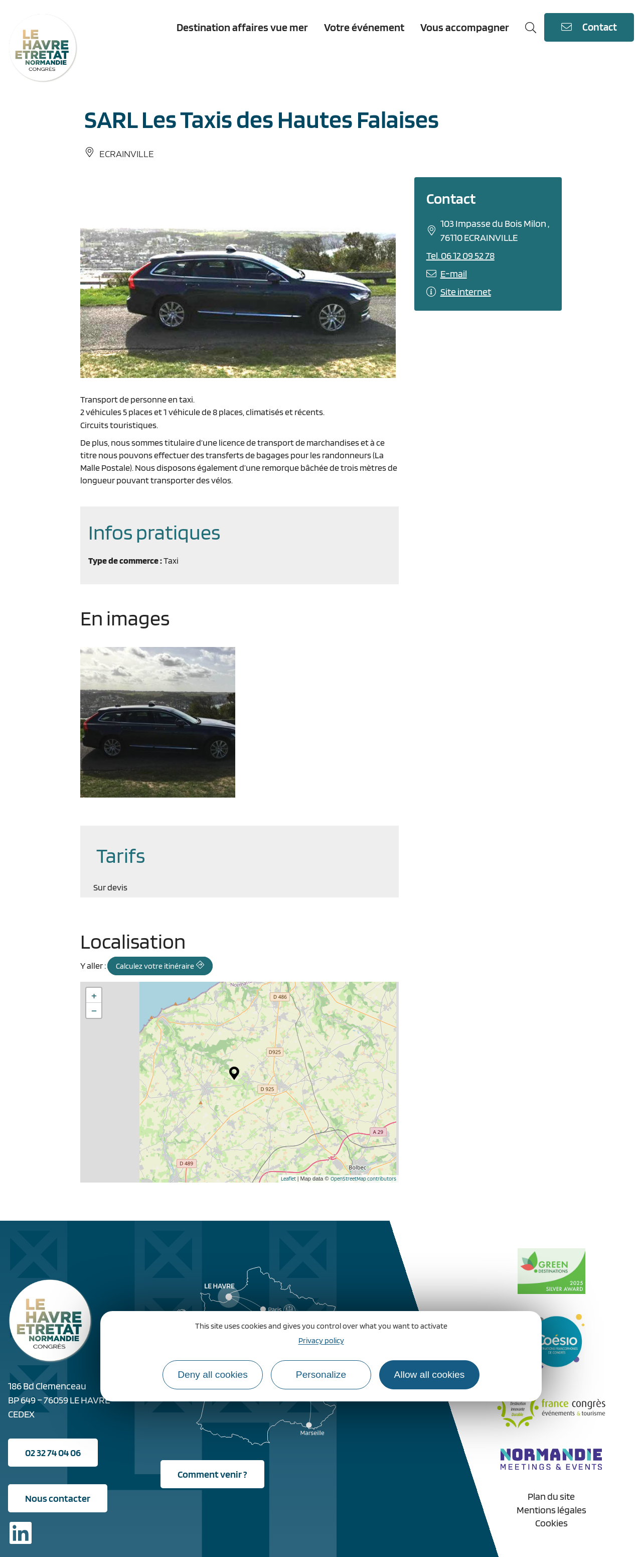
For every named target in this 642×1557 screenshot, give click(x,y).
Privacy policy (321, 1340)
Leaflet (288, 1178)
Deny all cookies (213, 1374)
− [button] (94, 1010)
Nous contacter (57, 1498)
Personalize (321, 1374)
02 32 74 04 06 (53, 1453)
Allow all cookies (429, 1374)
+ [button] (94, 995)
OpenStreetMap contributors (363, 1178)
